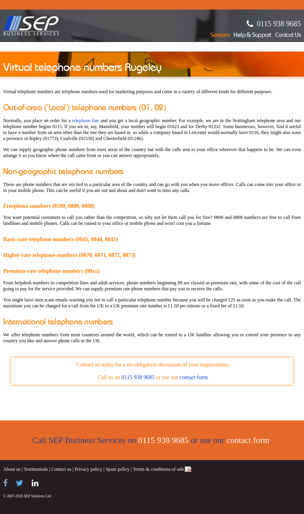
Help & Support (252, 35)
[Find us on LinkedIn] (35, 483)
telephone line (85, 120)
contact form (194, 377)
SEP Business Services (31, 26)
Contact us (61, 469)
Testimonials (36, 469)
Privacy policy (89, 469)
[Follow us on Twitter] (19, 483)
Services (220, 35)
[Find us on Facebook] (5, 483)
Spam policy (117, 469)
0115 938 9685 (279, 23)
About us (12, 469)
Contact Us (288, 35)
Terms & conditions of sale (158, 469)
